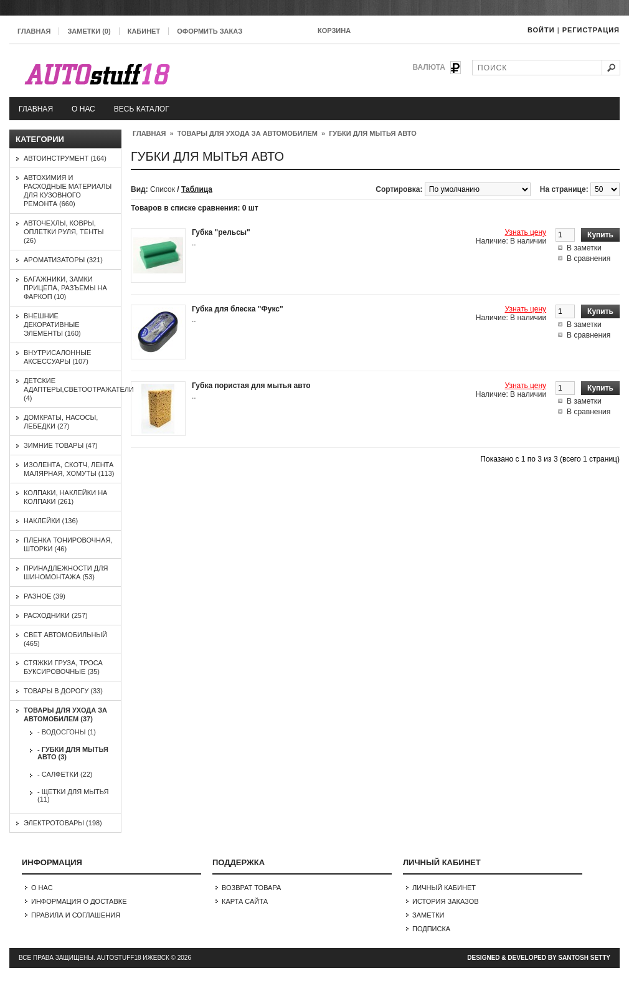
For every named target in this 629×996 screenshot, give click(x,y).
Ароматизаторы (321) (63, 259)
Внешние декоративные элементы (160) (52, 324)
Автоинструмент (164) (65, 158)
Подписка (431, 928)
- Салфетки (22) (64, 774)
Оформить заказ (209, 31)
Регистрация (591, 30)
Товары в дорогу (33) (63, 691)
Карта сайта (245, 901)
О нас (83, 109)
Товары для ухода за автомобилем (247, 133)
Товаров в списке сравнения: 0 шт (194, 208)
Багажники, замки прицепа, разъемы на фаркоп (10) (65, 287)
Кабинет (144, 31)
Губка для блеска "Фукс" (237, 309)
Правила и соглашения (75, 915)
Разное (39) (44, 596)
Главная (33, 31)
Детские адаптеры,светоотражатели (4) (79, 389)
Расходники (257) (56, 615)
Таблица (196, 189)
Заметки (428, 915)
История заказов (445, 901)
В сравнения (588, 258)
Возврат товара (251, 887)
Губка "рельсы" (221, 232)
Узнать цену (525, 232)
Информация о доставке (79, 901)
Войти (541, 30)
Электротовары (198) (63, 823)
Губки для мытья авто (373, 133)
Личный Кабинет (444, 887)
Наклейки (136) (51, 520)
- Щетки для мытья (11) (72, 795)
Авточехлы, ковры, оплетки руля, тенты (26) (64, 231)
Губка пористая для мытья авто (251, 385)
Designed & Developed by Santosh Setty (538, 957)
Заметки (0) (88, 31)
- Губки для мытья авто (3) (72, 753)
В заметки (584, 248)
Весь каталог (141, 109)
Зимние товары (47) (61, 445)
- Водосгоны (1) (66, 732)
